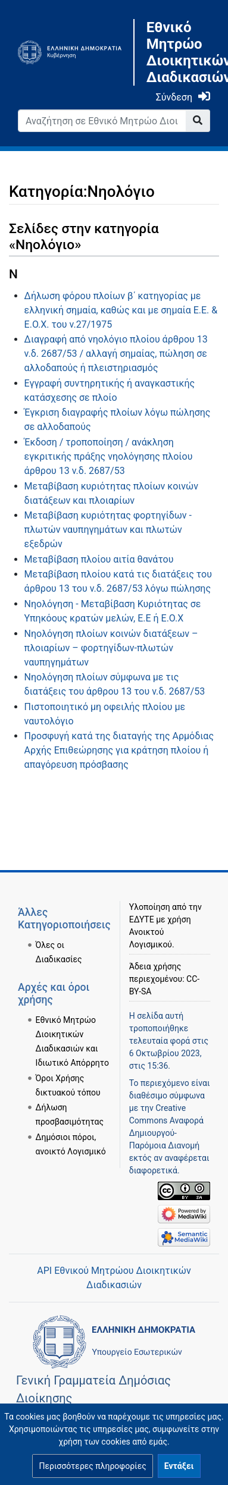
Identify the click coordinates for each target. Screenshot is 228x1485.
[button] (92, 1466)
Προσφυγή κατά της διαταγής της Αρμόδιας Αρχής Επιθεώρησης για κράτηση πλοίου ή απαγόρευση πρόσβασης (119, 750)
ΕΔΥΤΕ (141, 919)
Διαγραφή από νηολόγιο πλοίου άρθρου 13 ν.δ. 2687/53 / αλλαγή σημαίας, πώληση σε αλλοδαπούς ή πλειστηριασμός (116, 353)
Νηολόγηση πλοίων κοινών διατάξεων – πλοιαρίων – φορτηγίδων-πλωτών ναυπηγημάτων (111, 648)
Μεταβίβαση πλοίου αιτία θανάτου (99, 559)
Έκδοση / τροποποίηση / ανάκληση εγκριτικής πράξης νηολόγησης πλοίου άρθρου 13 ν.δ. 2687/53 (108, 456)
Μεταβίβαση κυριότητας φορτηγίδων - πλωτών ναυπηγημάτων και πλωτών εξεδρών (108, 530)
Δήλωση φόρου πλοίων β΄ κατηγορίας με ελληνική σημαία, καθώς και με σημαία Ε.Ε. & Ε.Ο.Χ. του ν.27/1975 (121, 310)
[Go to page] (198, 120)
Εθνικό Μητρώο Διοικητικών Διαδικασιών (178, 52)
